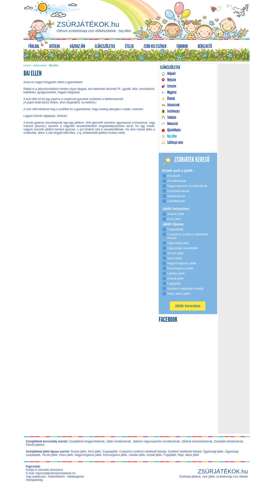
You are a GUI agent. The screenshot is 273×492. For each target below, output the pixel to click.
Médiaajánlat (75, 476)
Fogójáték (169, 455)
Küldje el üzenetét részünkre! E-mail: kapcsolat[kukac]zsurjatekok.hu (51, 471)
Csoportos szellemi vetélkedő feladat (142, 451)
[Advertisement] (89, 179)
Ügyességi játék (213, 451)
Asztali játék (154, 455)
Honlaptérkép (34, 480)
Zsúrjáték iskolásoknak (228, 441)
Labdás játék (137, 455)
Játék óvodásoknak (118, 441)
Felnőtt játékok (35, 444)
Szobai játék (78, 451)
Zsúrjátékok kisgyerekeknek (87, 441)
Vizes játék (66, 455)
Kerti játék (94, 451)
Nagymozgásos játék (88, 455)
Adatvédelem (56, 476)
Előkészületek (40, 65)
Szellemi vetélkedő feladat (184, 451)
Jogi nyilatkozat (36, 476)
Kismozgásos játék (115, 455)
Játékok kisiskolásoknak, (197, 441)
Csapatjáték (110, 451)
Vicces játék (49, 455)
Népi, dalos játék (188, 455)
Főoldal (27, 65)
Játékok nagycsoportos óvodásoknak (156, 441)
